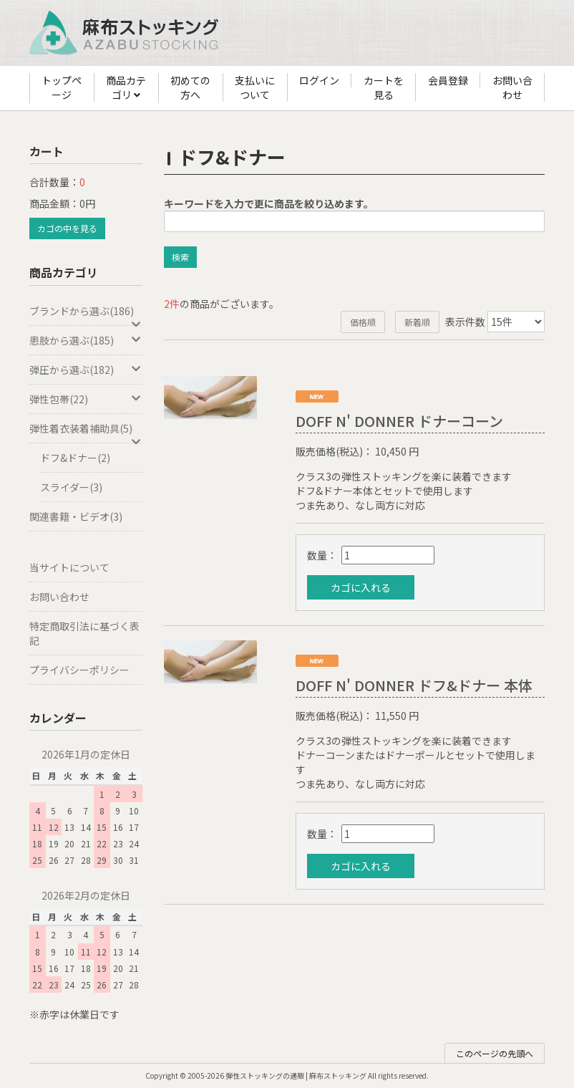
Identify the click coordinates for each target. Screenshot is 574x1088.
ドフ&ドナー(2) (75, 458)
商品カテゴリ (126, 88)
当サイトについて (69, 567)
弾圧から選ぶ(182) (85, 369)
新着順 (417, 322)
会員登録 (448, 80)
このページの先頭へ (494, 1053)
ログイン (319, 80)
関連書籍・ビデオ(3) (75, 516)
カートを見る (384, 87)
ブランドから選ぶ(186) (85, 315)
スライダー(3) (71, 487)
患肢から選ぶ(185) (85, 340)
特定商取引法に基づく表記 (84, 633)
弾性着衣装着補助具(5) (85, 432)
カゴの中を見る (67, 228)
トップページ (62, 87)
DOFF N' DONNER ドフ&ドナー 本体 (414, 685)
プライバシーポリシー (79, 670)
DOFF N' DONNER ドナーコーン (399, 420)
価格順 (363, 322)
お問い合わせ (512, 87)
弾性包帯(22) (85, 399)
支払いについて (255, 87)
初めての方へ (190, 87)
